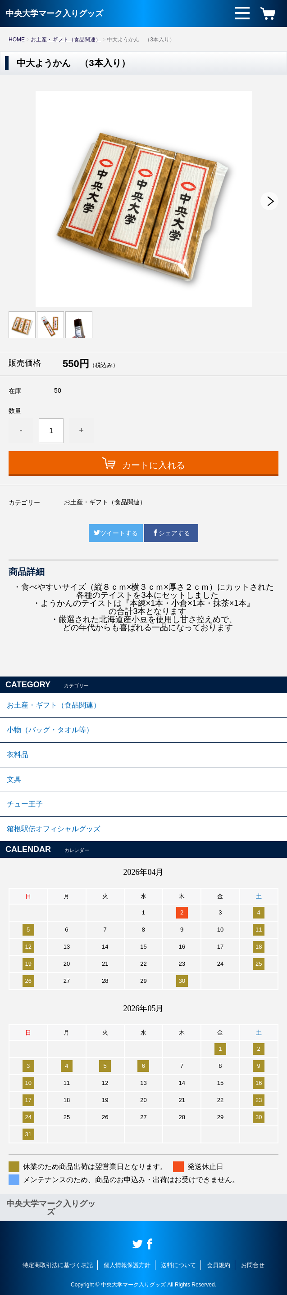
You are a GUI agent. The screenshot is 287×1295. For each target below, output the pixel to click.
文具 (14, 779)
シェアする (171, 533)
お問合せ (252, 1265)
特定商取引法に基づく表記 (58, 1265)
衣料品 (17, 754)
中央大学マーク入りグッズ (54, 13)
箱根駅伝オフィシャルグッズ (53, 829)
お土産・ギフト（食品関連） (66, 39)
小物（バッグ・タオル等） (50, 730)
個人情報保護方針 (127, 1265)
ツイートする (116, 533)
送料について (178, 1265)
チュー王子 (25, 804)
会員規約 (218, 1265)
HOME (17, 39)
